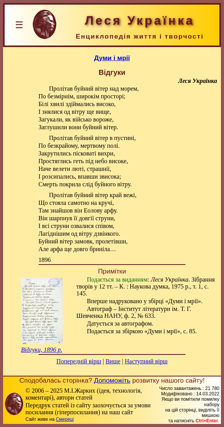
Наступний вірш (146, 361)
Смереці (65, 419)
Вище (113, 361)
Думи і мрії (112, 58)
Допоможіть (112, 380)
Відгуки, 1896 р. (41, 349)
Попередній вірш (78, 361)
